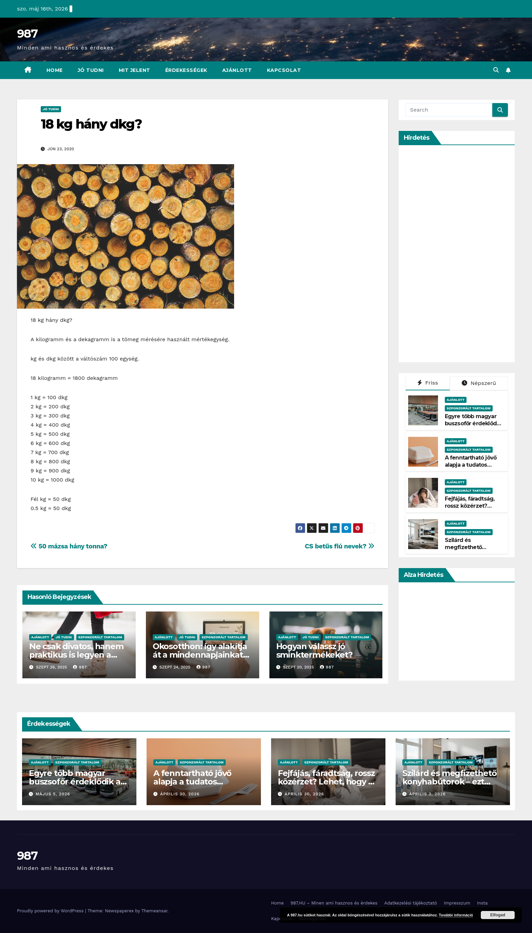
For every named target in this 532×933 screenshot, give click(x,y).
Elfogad (497, 915)
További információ (456, 915)
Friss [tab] (427, 383)
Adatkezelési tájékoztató (410, 903)
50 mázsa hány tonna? (69, 546)
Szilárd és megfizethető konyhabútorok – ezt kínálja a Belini (472, 550)
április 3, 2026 (427, 794)
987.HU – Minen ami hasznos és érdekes (333, 903)
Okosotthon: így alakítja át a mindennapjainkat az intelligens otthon (200, 654)
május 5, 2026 (53, 794)
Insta (482, 903)
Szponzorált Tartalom (100, 637)
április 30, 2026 (180, 794)
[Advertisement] (456, 253)
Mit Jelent (134, 70)
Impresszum (457, 903)
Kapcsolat (284, 70)
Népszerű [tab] (479, 383)
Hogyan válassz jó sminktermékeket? (314, 650)
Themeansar (154, 910)
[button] (496, 70)
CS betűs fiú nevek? (339, 546)
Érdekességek (186, 70)
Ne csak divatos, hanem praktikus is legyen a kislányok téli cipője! (76, 654)
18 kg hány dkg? (91, 124)
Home (54, 70)
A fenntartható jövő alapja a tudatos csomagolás (471, 464)
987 (27, 33)
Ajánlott (237, 70)
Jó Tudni (91, 70)
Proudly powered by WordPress (51, 910)
